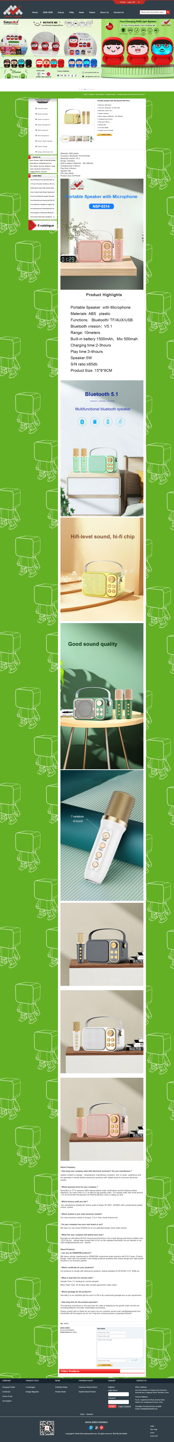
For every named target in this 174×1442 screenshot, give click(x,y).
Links (152, 1426)
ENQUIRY (111, 1380)
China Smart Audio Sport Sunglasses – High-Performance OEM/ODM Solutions (53, 217)
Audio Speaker (99, 94)
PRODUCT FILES (32, 1380)
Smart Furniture (43, 119)
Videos (92, 12)
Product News (60, 1392)
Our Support (7, 1401)
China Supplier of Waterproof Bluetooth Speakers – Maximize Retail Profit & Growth (55, 213)
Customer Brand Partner (88, 1387)
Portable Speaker (110, 94)
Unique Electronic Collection (47, 152)
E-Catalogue (30, 1387)
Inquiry (61, 12)
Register (111, 1387)
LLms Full (154, 1436)
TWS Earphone (43, 130)
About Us (104, 12)
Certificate (6, 1392)
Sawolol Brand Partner (87, 1392)
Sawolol (90, 1414)
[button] (79, 89)
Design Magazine (32, 1392)
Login (112, 1406)
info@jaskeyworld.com (149, 1409)
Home (35, 12)
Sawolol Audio (42, 108)
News (81, 12)
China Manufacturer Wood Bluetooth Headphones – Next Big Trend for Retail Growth (55, 209)
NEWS (57, 1380)
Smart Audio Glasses (45, 141)
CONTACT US (141, 1380)
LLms (152, 1433)
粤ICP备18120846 (120, 1433)
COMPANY (6, 1380)
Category (91, 94)
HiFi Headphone (43, 136)
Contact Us (119, 12)
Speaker (66, 1323)
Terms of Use (7, 1396)
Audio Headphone (44, 125)
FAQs (71, 12)
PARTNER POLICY (86, 1380)
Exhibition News (61, 1387)
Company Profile (8, 1387)
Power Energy (42, 146)
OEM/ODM (48, 12)
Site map (153, 1429)
